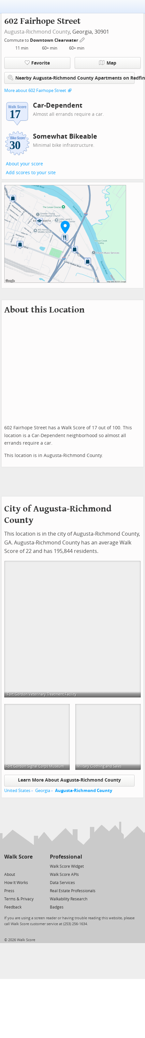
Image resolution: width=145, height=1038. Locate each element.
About (9, 874)
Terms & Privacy (19, 899)
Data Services (62, 882)
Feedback (13, 907)
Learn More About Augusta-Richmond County (69, 780)
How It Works (16, 882)
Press (9, 891)
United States (17, 790)
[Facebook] (18, 866)
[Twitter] (8, 866)
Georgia (42, 790)
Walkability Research (68, 899)
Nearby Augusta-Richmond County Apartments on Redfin (71, 78)
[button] (65, 227)
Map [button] (107, 63)
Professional (66, 857)
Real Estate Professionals (72, 891)
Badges (57, 907)
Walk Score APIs (64, 874)
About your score (24, 164)
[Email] (28, 866)
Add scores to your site (31, 173)
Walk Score (18, 857)
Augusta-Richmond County (37, 32)
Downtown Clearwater (54, 40)
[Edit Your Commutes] (82, 39)
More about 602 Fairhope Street (35, 90)
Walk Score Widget (67, 866)
